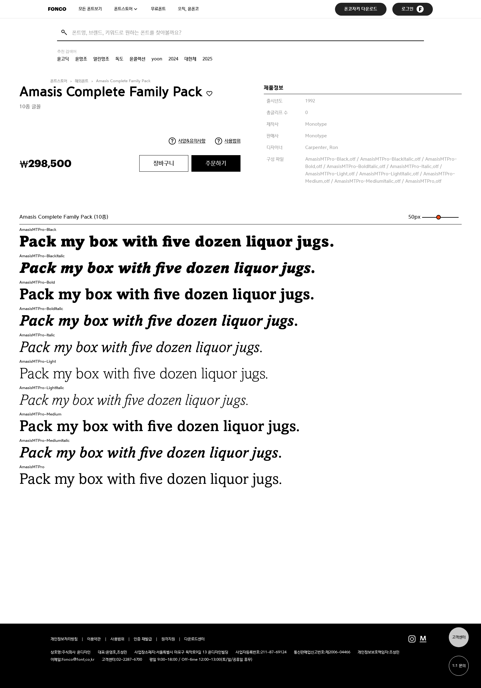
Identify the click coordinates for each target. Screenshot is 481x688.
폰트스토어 (123, 8)
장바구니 (163, 163)
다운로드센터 (194, 639)
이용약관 (94, 639)
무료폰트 (158, 8)
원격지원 (168, 639)
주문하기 (216, 163)
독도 (119, 59)
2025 (207, 59)
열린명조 (101, 59)
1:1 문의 (459, 665)
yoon (157, 59)
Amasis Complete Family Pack (123, 81)
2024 (173, 59)
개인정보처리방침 (64, 639)
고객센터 (459, 637)
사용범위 (232, 140)
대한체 (190, 59)
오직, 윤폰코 (188, 8)
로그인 (413, 9)
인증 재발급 (143, 639)
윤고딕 (63, 59)
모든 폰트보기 (90, 8)
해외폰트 (81, 81)
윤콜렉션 (137, 59)
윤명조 (81, 59)
